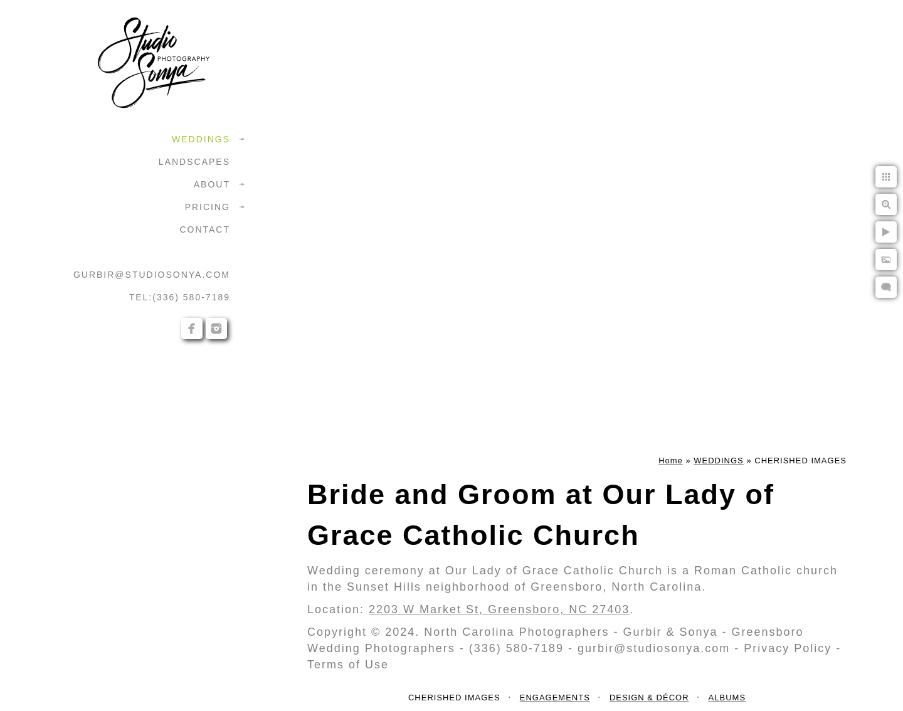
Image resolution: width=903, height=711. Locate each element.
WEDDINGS (201, 139)
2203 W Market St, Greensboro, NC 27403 (499, 609)
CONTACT (204, 229)
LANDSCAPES (194, 162)
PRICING (207, 207)
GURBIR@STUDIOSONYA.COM (151, 275)
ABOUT (212, 184)
